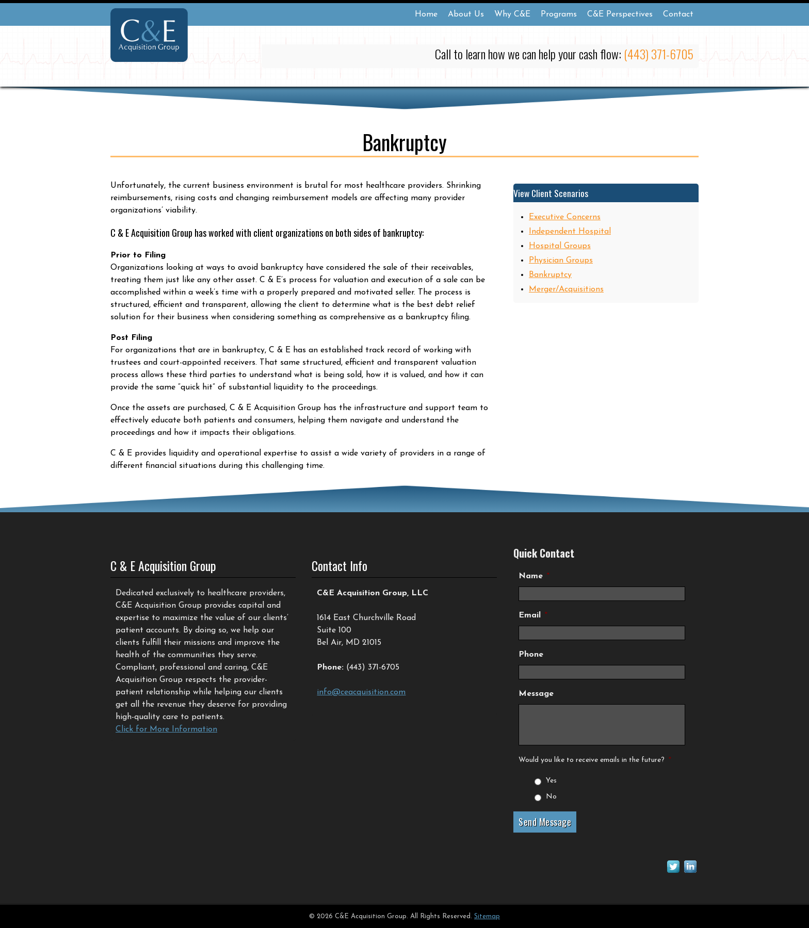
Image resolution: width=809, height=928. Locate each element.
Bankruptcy (550, 275)
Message (536, 694)
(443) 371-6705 (658, 53)
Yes (551, 781)
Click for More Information (166, 729)
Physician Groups (561, 260)
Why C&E (512, 14)
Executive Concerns (565, 217)
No (551, 797)
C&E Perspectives (620, 14)
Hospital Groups (560, 246)
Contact (678, 14)
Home (426, 14)
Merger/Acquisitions (566, 289)
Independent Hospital (570, 231)
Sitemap (487, 916)
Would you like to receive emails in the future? (595, 760)
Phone (531, 654)
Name (534, 576)
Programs (559, 14)
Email (533, 615)
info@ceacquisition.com (361, 692)
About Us (466, 14)
